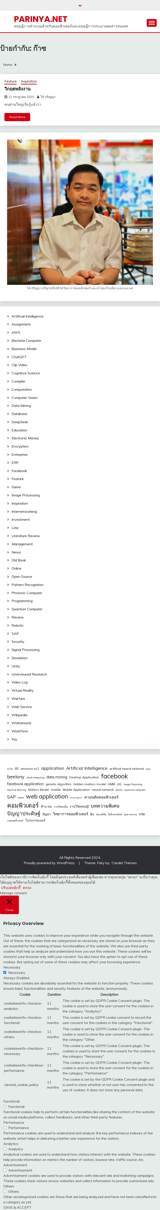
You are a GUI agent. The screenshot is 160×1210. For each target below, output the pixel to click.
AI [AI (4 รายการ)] (17, 768)
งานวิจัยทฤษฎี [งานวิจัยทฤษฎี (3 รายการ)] (79, 806)
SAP (15, 633)
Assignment (21, 324)
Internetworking (24, 511)
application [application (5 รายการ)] (52, 768)
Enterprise (20, 454)
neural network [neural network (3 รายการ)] (103, 790)
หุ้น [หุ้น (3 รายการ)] (92, 814)
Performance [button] (13, 1122)
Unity (16, 666)
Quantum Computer (27, 609)
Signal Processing (26, 649)
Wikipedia (19, 715)
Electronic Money (25, 438)
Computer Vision (25, 397)
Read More (17, 117)
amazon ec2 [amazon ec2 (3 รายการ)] (30, 769)
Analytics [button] (10, 1143)
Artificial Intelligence (27, 316)
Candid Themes (124, 863)
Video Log (20, 682)
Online (17, 568)
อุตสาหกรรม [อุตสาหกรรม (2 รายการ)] (130, 814)
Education (19, 430)
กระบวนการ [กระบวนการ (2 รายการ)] (76, 797)
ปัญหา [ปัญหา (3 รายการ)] (46, 814)
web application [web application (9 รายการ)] (47, 796)
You (14, 739)
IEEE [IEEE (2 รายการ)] (119, 784)
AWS (16, 332)
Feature (10, 81)
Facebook (19, 471)
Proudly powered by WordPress (49, 863)
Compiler (18, 381)
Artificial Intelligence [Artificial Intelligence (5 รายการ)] (86, 768)
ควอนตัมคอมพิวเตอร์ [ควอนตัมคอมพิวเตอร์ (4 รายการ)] (101, 797)
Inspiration (29, 81)
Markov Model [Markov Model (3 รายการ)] (38, 790)
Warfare (18, 698)
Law (15, 527)
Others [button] (8, 1186)
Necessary (16, 972)
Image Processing (26, 495)
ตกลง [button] (27, 887)
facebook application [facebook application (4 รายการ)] (25, 783)
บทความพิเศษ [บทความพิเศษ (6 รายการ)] (105, 806)
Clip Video (19, 365)
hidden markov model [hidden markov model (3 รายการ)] (89, 784)
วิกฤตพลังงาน (17, 89)
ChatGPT (19, 357)
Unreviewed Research (29, 674)
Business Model (24, 349)
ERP (15, 462)
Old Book (19, 560)
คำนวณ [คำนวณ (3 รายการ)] (46, 806)
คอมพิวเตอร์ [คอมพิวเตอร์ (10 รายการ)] (23, 805)
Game (16, 487)
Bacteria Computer (26, 340)
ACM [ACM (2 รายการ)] (10, 768)
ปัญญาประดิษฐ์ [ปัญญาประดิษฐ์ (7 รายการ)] (23, 813)
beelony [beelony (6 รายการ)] (15, 776)
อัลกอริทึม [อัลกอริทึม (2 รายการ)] (101, 814)
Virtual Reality (23, 690)
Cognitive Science (26, 373)
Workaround (21, 723)
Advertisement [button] (15, 1165)
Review (18, 617)
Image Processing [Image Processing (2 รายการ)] (133, 784)
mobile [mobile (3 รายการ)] (56, 790)
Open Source (22, 576)
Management (22, 544)
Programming (22, 601)
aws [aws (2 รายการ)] (148, 768)
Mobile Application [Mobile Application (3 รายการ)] (76, 790)
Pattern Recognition (27, 584)
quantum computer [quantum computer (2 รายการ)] (134, 789)
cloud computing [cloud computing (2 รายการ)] (35, 777)
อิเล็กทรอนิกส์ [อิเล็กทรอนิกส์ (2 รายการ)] (115, 814)
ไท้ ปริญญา (48, 97)
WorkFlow (20, 731)
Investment (21, 519)
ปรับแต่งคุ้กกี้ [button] (11, 887)
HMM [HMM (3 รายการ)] (111, 784)
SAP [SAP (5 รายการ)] (11, 797)
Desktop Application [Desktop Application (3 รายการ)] (84, 777)
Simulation (20, 658)
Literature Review (26, 536)
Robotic (18, 625)
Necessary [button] (11, 967)
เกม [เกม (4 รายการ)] (142, 814)
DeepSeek (20, 422)
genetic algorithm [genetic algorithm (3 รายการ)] (58, 784)
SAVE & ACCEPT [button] (17, 1207)
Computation (22, 389)
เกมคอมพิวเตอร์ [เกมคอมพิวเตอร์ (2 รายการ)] (15, 820)
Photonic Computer (27, 593)
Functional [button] (11, 1101)
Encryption (20, 446)
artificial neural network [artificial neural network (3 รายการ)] (126, 769)
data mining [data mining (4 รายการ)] (56, 777)
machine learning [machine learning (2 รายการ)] (16, 789)
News (16, 552)
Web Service (22, 707)
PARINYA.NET (40, 19)
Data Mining (21, 405)
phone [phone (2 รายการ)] (119, 789)
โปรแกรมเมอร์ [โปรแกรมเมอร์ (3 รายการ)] (35, 820)
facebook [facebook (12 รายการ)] (114, 776)
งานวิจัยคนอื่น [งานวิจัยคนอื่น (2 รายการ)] (61, 806)
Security (18, 641)
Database (19, 414)
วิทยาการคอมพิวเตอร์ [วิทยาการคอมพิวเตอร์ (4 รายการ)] (70, 814)
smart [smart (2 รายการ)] (21, 797)
